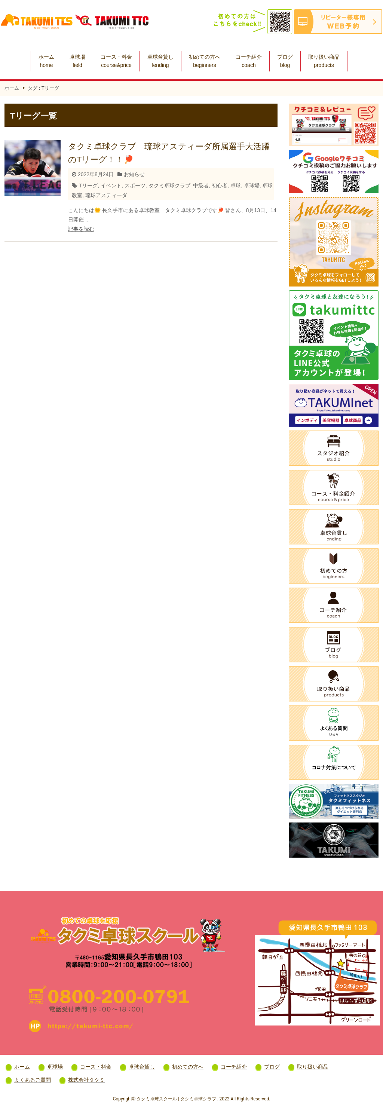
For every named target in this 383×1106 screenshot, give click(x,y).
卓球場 (77, 61)
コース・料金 (116, 61)
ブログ (285, 61)
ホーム (46, 61)
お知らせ (134, 174)
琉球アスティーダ (106, 195)
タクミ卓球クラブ (169, 186)
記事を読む (81, 229)
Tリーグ (88, 186)
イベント (111, 186)
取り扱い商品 (324, 61)
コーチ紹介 (249, 61)
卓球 (235, 186)
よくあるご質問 (32, 1080)
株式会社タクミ (86, 1080)
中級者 (201, 186)
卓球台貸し (160, 61)
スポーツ (135, 186)
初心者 (219, 186)
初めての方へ (204, 61)
